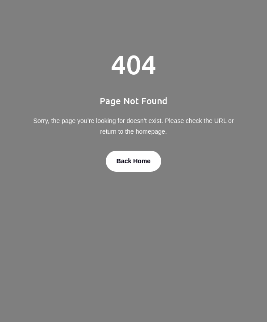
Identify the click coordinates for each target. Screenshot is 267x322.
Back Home (133, 161)
